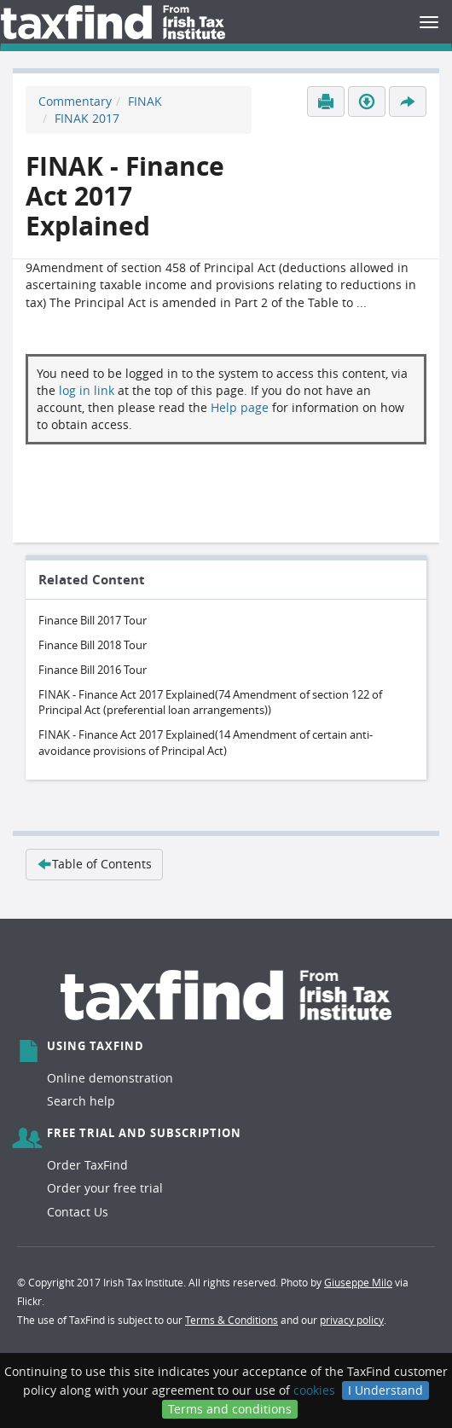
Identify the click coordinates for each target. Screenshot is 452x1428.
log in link (86, 390)
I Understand (385, 1390)
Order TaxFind (87, 1165)
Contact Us (77, 1212)
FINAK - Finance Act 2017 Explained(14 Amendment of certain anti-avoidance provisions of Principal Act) (205, 742)
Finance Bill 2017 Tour (92, 620)
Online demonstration (110, 1078)
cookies (314, 1390)
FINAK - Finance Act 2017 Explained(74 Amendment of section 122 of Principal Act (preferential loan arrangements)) (210, 702)
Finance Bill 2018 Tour (92, 645)
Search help (81, 1101)
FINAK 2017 (87, 118)
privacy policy (352, 1319)
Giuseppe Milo (358, 1282)
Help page (240, 407)
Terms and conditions (230, 1409)
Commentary (75, 101)
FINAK (145, 101)
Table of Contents (94, 864)
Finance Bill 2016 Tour (92, 669)
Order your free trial (105, 1188)
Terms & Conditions (231, 1319)
